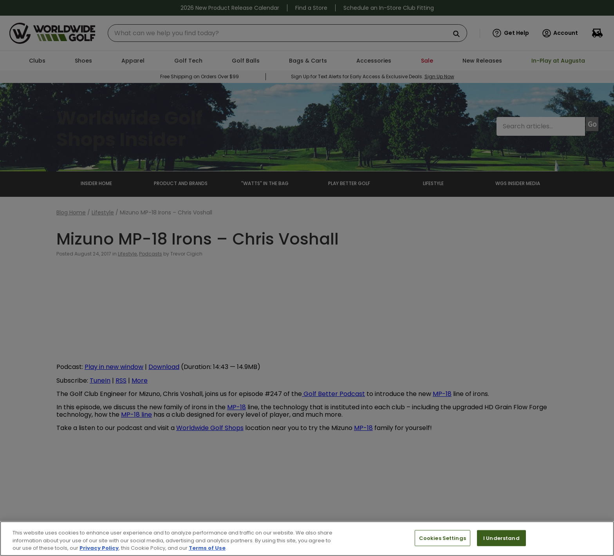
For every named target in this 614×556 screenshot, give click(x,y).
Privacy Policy (99, 548)
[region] (307, 538)
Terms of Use (207, 548)
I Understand (501, 538)
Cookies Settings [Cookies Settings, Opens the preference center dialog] (442, 538)
